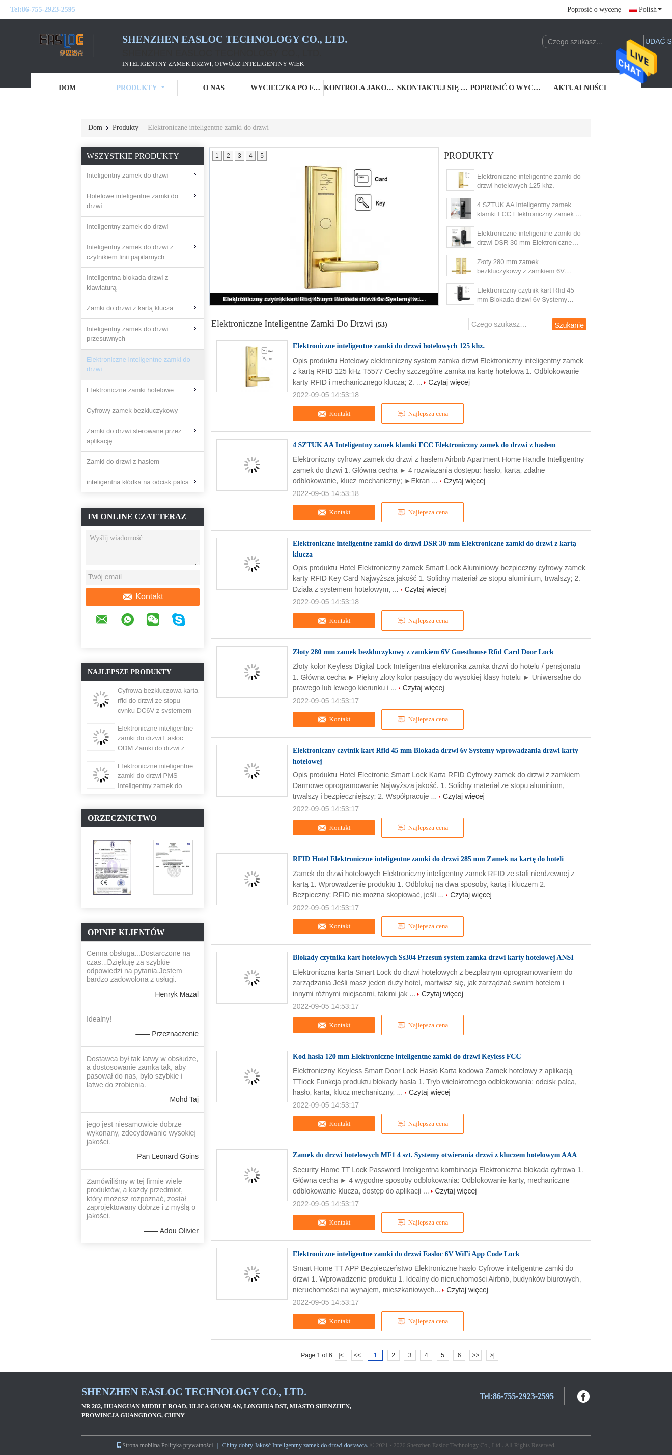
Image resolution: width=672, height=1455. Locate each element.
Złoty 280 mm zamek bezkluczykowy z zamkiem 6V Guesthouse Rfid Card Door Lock (525, 267)
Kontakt (142, 596)
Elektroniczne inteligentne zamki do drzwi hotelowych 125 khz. (529, 180)
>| (492, 1355)
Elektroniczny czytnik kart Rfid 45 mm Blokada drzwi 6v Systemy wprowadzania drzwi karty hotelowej (325, 299)
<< (357, 1355)
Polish (650, 9)
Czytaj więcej (449, 382)
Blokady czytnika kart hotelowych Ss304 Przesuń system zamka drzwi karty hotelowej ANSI (433, 958)
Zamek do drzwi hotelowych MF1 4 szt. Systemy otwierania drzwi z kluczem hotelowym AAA (435, 1155)
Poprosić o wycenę (594, 9)
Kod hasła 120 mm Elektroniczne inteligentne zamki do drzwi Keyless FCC (407, 1056)
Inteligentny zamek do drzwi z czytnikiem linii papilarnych (130, 252)
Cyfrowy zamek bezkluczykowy (132, 410)
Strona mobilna (138, 1445)
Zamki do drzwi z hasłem (123, 461)
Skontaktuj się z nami (433, 88)
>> (475, 1355)
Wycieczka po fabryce (287, 88)
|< (341, 1355)
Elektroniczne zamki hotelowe (130, 390)
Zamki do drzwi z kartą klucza (130, 308)
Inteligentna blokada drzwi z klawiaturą (127, 283)
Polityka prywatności (187, 1445)
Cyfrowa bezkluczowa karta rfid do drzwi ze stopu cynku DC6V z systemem (158, 700)
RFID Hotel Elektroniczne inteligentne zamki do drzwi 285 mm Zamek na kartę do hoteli (428, 859)
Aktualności (579, 88)
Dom (67, 88)
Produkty (141, 88)
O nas (214, 88)
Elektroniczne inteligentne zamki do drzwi (138, 364)
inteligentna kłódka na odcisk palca (138, 482)
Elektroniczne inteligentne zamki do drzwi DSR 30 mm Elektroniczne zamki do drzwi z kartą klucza (529, 238)
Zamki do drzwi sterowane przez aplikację (134, 436)
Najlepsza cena (422, 414)
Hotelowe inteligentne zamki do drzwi (132, 201)
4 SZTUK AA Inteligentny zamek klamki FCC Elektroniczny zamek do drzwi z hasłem (530, 210)
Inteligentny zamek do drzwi (127, 175)
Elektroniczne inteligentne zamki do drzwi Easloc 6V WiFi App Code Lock (406, 1254)
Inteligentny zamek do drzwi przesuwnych (127, 334)
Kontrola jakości (360, 88)
